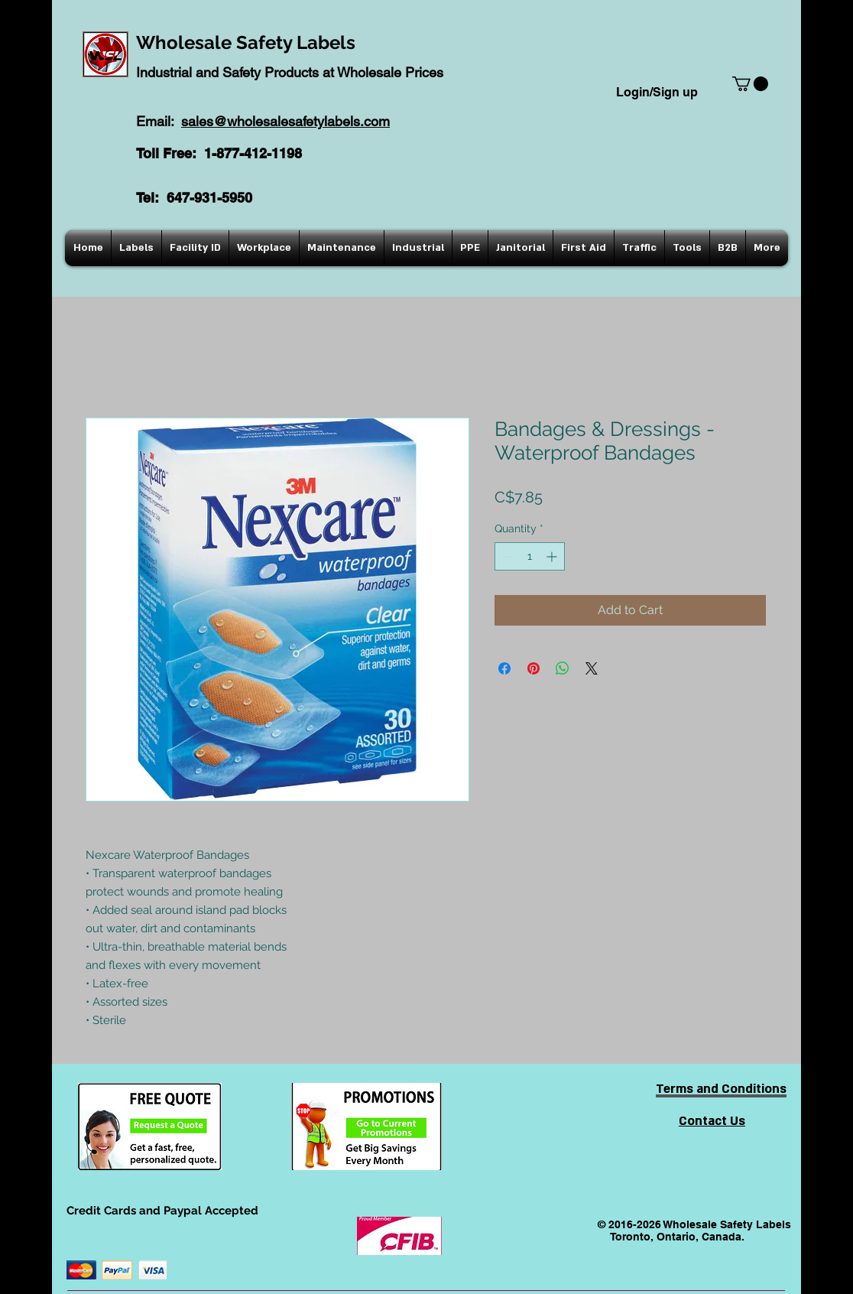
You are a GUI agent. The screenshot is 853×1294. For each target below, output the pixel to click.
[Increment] (553, 556)
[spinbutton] (529, 556)
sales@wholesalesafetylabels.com (285, 121)
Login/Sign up (657, 92)
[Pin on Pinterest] (533, 668)
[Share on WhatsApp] (562, 668)
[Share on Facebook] (504, 668)
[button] (750, 83)
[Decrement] (506, 556)
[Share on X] (591, 668)
